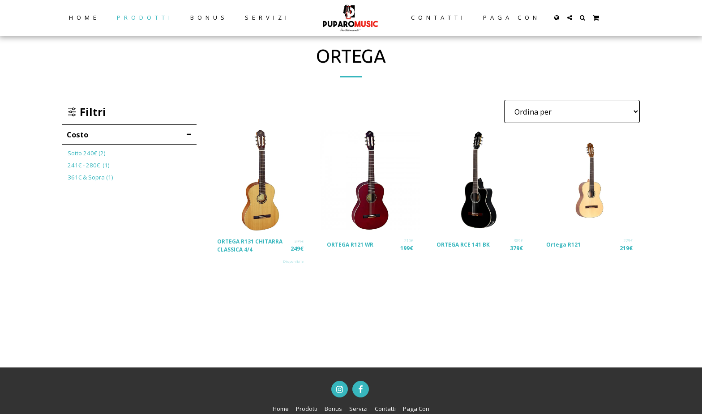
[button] (569, 18)
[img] (260, 180)
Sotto (87, 153)
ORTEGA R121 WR (352, 244)
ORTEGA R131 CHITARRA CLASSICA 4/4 (252, 246)
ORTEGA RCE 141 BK (465, 244)
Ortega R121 (565, 244)
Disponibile (293, 263)
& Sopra (90, 177)
